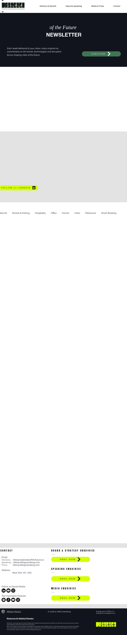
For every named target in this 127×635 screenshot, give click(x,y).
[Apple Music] (8, 600)
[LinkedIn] (4, 590)
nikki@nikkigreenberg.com (26, 562)
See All (3, 213)
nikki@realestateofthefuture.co (28, 559)
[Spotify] (4, 600)
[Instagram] (13, 590)
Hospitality (40, 213)
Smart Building (108, 213)
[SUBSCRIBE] (101, 53)
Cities (77, 213)
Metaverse (90, 213)
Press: (7, 565)
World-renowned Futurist (13, 9)
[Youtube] (8, 590)
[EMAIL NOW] (70, 559)
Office (54, 213)
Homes (65, 213)
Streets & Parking (21, 213)
